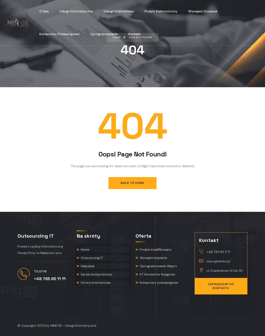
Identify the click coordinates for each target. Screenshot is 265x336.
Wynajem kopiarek (151, 258)
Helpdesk (86, 266)
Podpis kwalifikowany (154, 249)
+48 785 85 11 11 (218, 252)
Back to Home (132, 183)
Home (83, 249)
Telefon (40, 271)
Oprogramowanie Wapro (156, 266)
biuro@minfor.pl (218, 261)
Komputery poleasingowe (157, 282)
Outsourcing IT (90, 258)
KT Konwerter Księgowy (155, 274)
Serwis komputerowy (94, 274)
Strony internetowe (94, 282)
